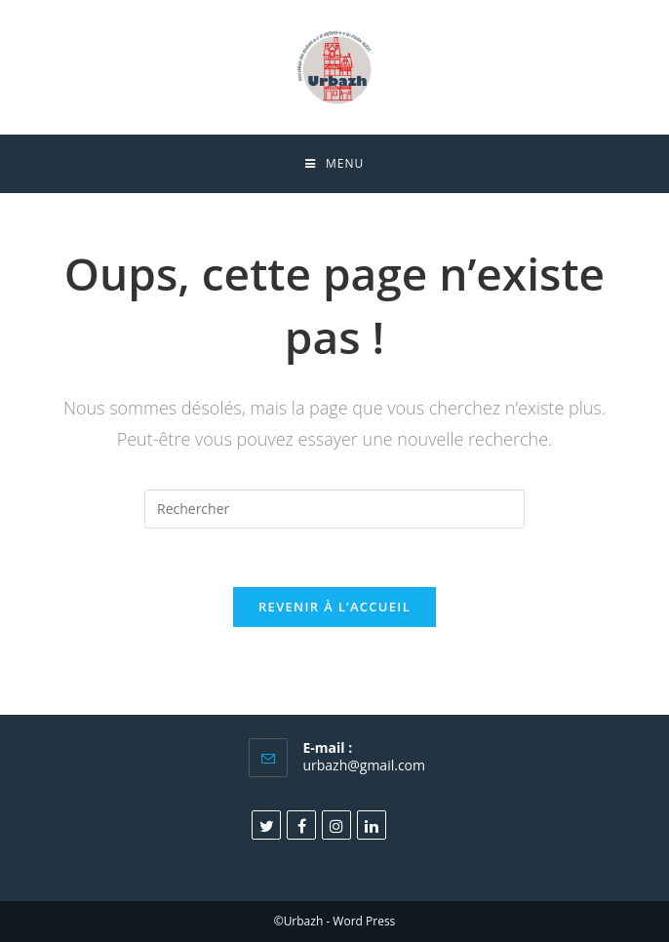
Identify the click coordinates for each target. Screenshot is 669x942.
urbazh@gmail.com (363, 765)
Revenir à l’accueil (334, 606)
